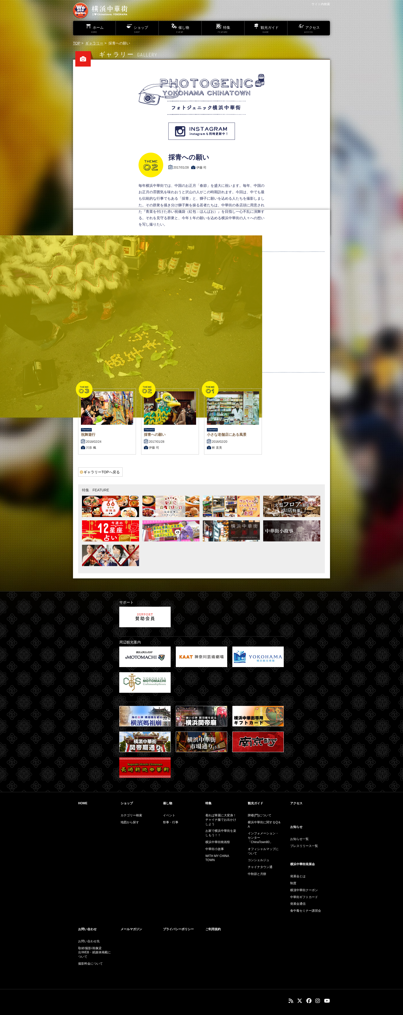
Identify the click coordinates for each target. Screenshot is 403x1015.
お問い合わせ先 (89, 941)
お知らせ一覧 (299, 839)
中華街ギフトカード (304, 897)
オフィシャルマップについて (263, 851)
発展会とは (298, 876)
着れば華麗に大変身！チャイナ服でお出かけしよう (220, 820)
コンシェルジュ (258, 860)
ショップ (127, 803)
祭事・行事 (170, 822)
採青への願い (155, 434)
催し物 (167, 803)
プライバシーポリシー (178, 929)
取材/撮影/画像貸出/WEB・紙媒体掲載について (94, 952)
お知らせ (296, 827)
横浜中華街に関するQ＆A (264, 824)
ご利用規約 (213, 929)
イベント (169, 815)
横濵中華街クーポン (304, 890)
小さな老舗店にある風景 (226, 434)
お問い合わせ (87, 929)
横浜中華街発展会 (302, 864)
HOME (82, 803)
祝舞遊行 (88, 434)
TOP (76, 43)
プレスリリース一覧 (304, 846)
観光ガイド (255, 803)
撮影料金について (90, 963)
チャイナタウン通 (260, 867)
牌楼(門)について (259, 815)
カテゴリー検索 (131, 815)
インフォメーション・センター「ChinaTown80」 (263, 838)
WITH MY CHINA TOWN (217, 858)
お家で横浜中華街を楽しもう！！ (220, 833)
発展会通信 (298, 904)
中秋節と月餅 (257, 874)
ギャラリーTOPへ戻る (102, 472)
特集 (208, 803)
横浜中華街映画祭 (217, 842)
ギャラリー (94, 43)
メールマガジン (131, 929)
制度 (293, 883)
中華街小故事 (214, 849)
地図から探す (130, 822)
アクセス (296, 803)
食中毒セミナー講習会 (305, 910)
